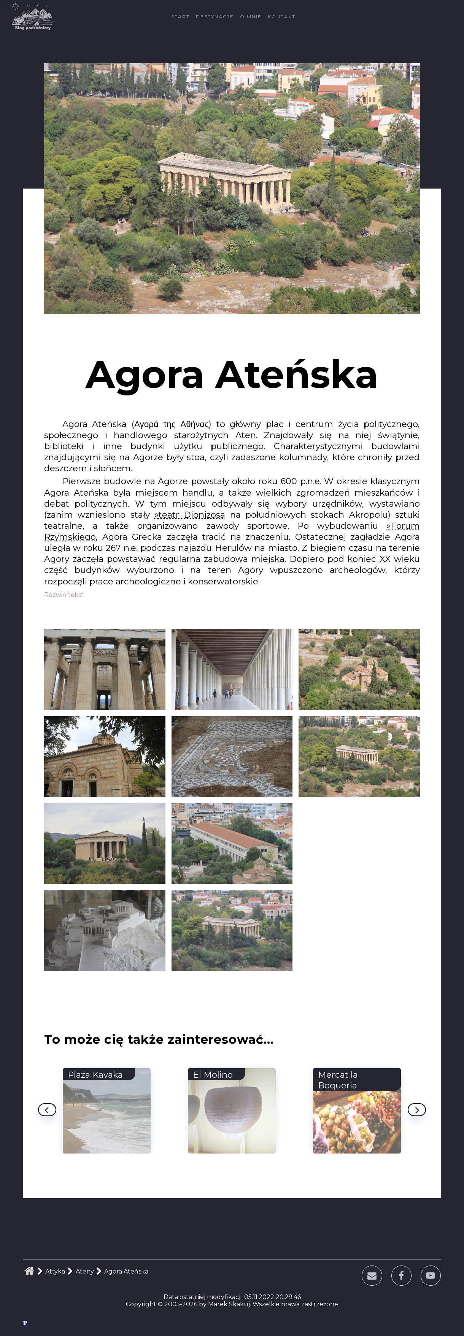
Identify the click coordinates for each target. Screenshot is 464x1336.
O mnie (251, 16)
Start (180, 16)
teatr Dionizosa (192, 514)
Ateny (85, 1271)
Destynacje (215, 16)
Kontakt (282, 16)
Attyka (55, 1271)
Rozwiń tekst (64, 594)
